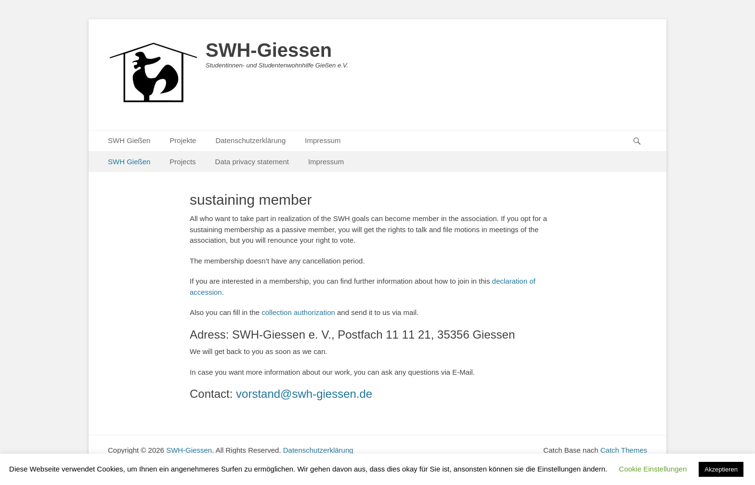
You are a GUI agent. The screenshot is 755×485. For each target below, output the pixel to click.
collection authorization (298, 312)
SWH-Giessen (269, 50)
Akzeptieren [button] (721, 469)
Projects (182, 161)
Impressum (322, 140)
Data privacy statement (252, 161)
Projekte (182, 140)
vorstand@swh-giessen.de (304, 393)
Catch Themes (623, 450)
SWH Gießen (129, 140)
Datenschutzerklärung (250, 140)
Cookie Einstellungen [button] (653, 469)
